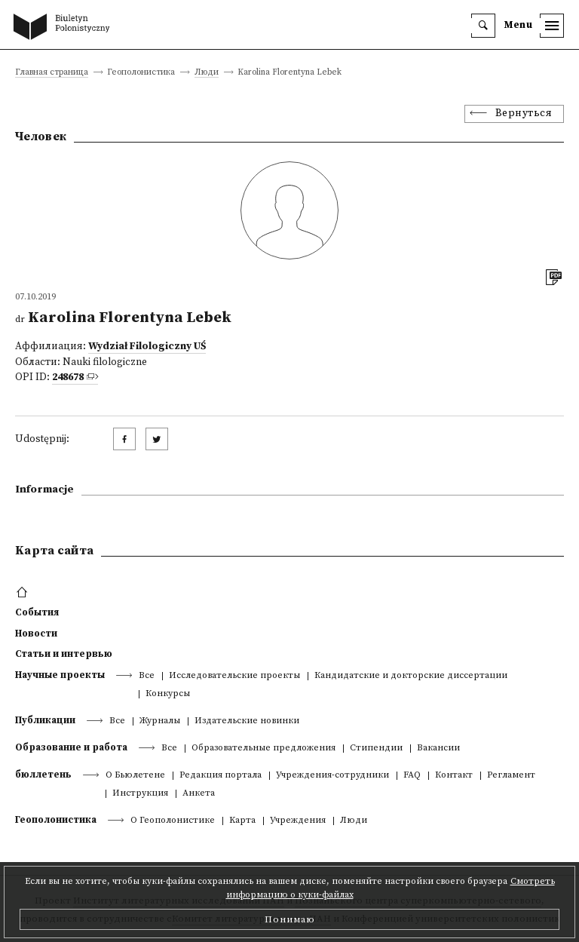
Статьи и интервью (63, 654)
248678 (68, 377)
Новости (36, 633)
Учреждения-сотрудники (332, 776)
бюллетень (43, 775)
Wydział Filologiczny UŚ (147, 346)
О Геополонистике (172, 821)
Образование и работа (71, 747)
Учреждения (298, 821)
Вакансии (438, 748)
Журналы (159, 721)
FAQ (412, 776)
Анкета (198, 794)
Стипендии (376, 748)
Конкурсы (168, 694)
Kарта (242, 821)
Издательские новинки (247, 721)
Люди (207, 73)
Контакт (454, 776)
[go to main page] (65, 28)
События (37, 612)
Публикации (45, 720)
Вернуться (524, 113)
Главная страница (51, 73)
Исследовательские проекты (234, 676)
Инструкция (140, 794)
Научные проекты (60, 675)
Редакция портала (220, 776)
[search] (483, 26)
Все (147, 676)
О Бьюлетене (135, 776)
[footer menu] (23, 592)
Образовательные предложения (263, 748)
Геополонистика (55, 820)
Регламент (511, 776)
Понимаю (290, 919)
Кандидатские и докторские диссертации (410, 676)
